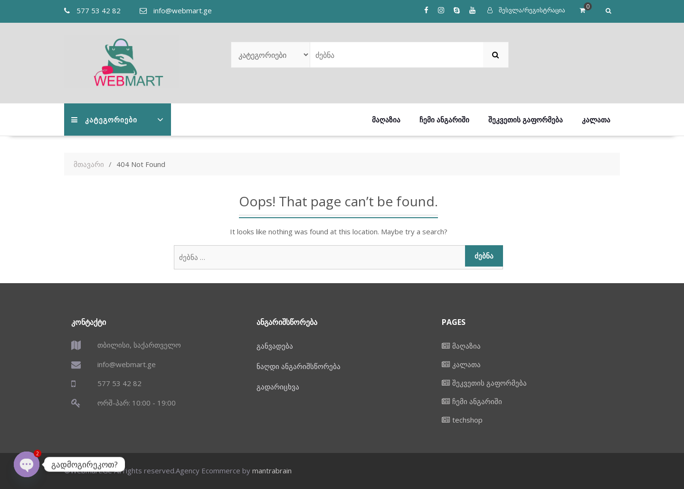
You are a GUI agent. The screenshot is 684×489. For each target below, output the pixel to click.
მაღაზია (386, 119)
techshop (467, 419)
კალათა (596, 119)
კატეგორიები (104, 119)
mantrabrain (272, 470)
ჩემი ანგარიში (444, 119)
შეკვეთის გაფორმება (525, 119)
